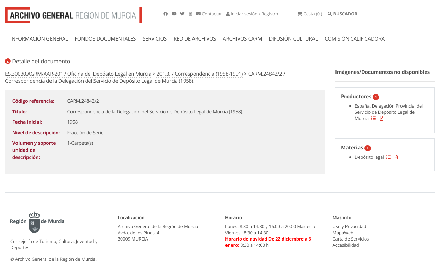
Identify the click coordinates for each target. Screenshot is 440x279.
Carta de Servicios (351, 239)
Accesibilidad (346, 245)
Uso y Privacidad (349, 226)
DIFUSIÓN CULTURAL (293, 38)
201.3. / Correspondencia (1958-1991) (199, 73)
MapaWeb (343, 233)
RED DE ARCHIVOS (195, 38)
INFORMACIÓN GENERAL (39, 38)
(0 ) (309, 14)
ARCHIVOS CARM (242, 38)
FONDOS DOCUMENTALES (105, 38)
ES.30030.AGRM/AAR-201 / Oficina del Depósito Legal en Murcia (78, 73)
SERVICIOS (155, 38)
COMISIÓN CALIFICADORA (354, 38)
